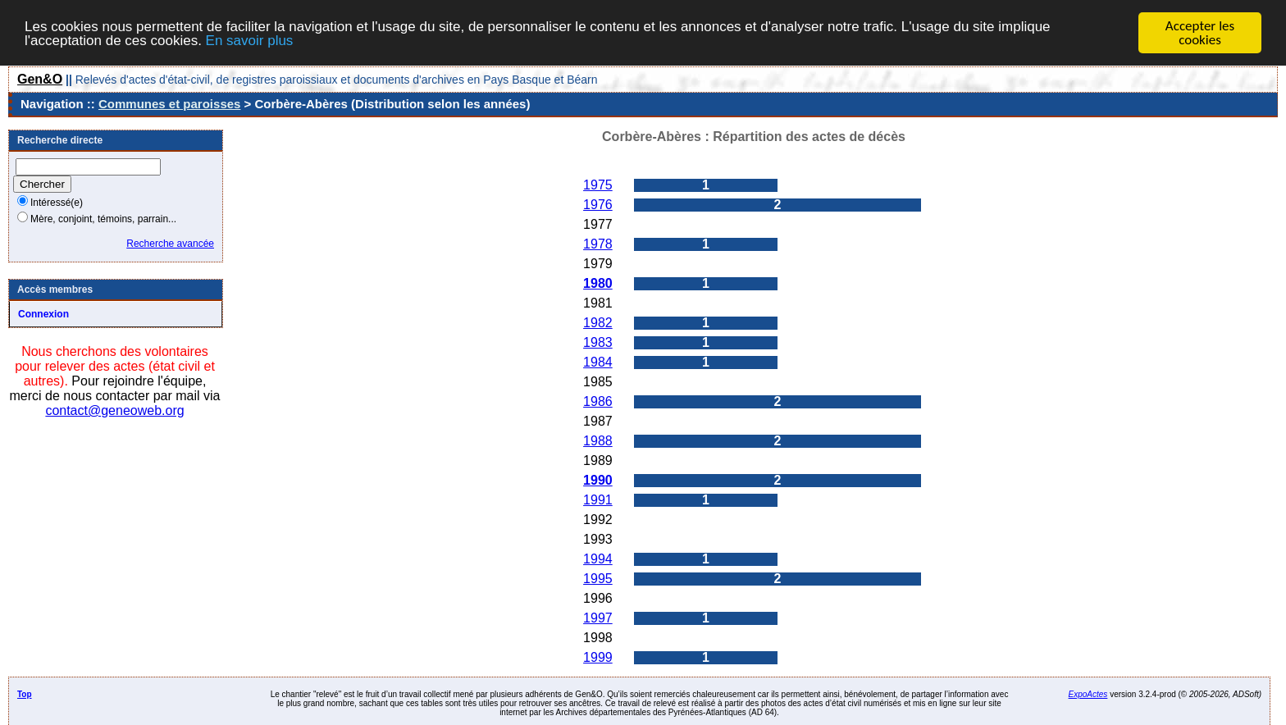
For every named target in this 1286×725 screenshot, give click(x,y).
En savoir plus (250, 40)
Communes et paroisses (169, 104)
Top (24, 694)
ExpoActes (1088, 694)
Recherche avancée (170, 243)
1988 (598, 441)
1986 (598, 401)
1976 (598, 205)
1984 (598, 362)
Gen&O (39, 79)
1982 (598, 323)
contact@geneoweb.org (114, 410)
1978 (598, 244)
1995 (598, 579)
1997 (598, 618)
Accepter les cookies (1199, 32)
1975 (598, 185)
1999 (598, 657)
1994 (598, 559)
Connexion (43, 314)
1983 (598, 342)
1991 (598, 500)
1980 (598, 283)
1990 (598, 480)
